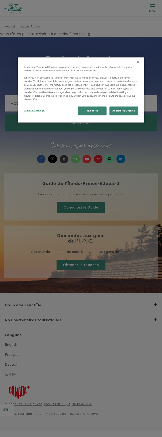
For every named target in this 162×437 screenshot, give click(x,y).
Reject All (92, 110)
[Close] (138, 62)
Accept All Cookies (123, 110)
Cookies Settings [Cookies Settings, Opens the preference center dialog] (34, 110)
